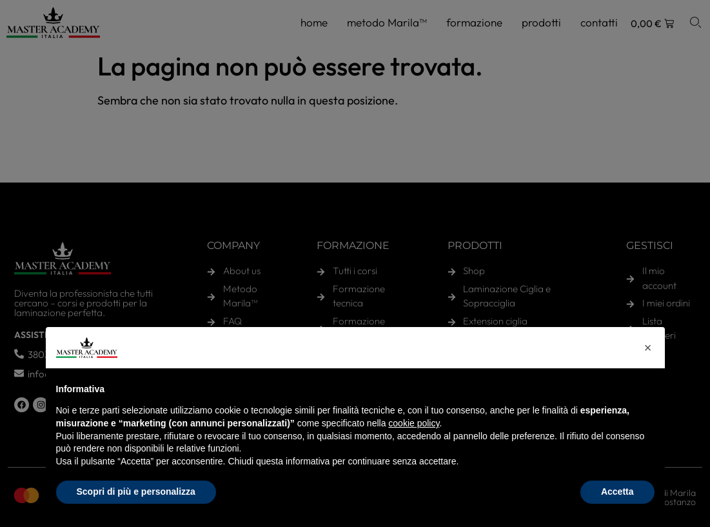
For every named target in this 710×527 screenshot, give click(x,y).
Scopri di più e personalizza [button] (136, 491)
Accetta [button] (617, 491)
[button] (648, 347)
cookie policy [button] (413, 423)
